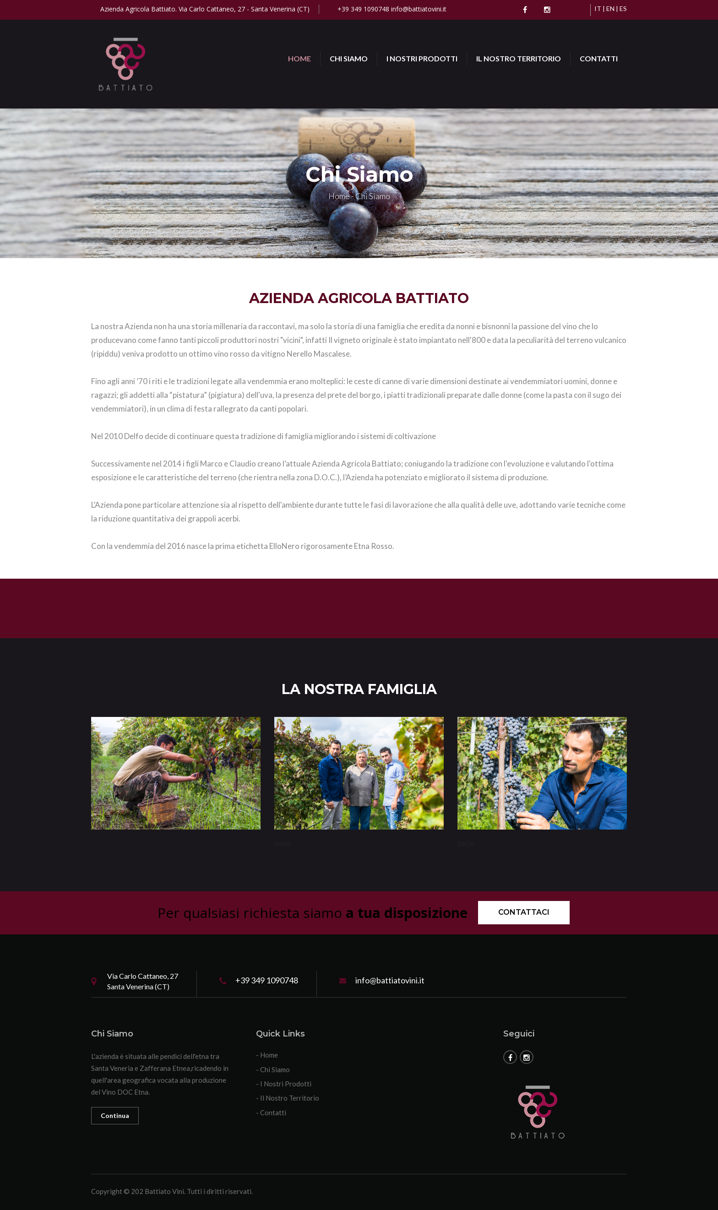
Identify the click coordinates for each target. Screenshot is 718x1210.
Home (299, 58)
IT (597, 8)
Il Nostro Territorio (518, 58)
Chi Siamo (349, 58)
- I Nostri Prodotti (283, 1084)
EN (610, 8)
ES (623, 8)
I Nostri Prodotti (421, 58)
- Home (267, 1055)
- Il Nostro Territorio (287, 1098)
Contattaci (523, 912)
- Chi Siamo (273, 1069)
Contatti (599, 58)
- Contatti (271, 1112)
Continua (115, 1115)
